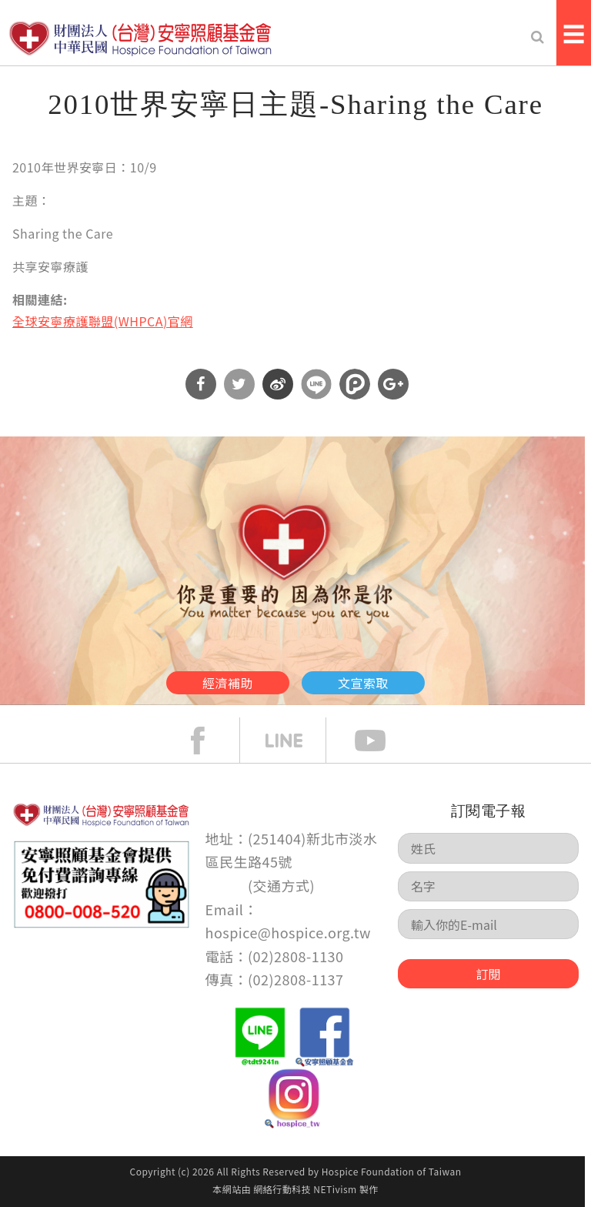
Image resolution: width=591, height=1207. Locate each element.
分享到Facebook (200, 384)
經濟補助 (227, 683)
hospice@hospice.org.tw (288, 932)
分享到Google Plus (393, 384)
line (295, 740)
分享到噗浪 (354, 384)
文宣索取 (363, 683)
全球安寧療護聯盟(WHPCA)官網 (102, 321)
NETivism (334, 1188)
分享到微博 (277, 384)
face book (209, 740)
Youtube (381, 740)
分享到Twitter (239, 384)
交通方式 (281, 885)
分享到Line (316, 384)
